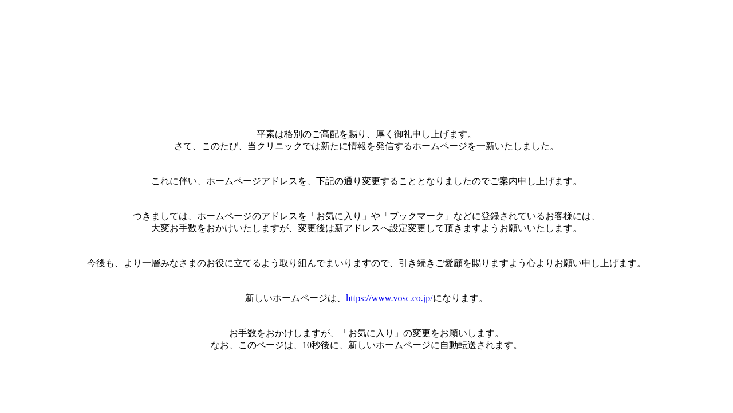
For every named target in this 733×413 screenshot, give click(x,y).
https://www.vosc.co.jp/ (389, 298)
